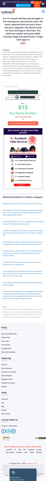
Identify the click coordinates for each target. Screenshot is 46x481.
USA (19, 449)
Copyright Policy (6, 348)
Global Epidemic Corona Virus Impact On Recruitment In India (22, 204)
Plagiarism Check (6, 379)
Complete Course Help (8, 372)
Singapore (31, 449)
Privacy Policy (5, 345)
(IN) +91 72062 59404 (9, 426)
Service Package (6, 375)
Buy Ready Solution (23, 113)
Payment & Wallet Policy (9, 334)
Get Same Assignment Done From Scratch (23, 123)
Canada (38, 449)
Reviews (4, 410)
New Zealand (10, 452)
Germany (39, 452)
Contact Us (4, 399)
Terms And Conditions (8, 352)
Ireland (32, 452)
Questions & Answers (8, 383)
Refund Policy (5, 337)
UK (15, 449)
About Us (4, 365)
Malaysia (19, 452)
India (25, 452)
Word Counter (5, 414)
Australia (9, 449)
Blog (2, 406)
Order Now (37, 4)
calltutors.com (31, 463)
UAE (24, 449)
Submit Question (6, 368)
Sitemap (4, 386)
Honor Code (5, 341)
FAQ (2, 403)
